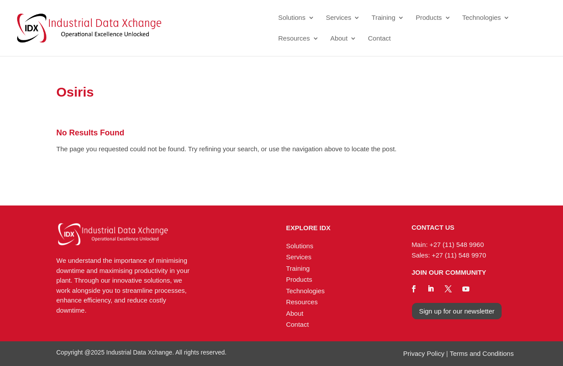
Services (338, 18)
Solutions (292, 18)
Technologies (481, 18)
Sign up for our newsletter (457, 311)
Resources (294, 38)
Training (384, 18)
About (339, 38)
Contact (379, 38)
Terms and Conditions (482, 353)
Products (429, 18)
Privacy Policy (423, 353)
